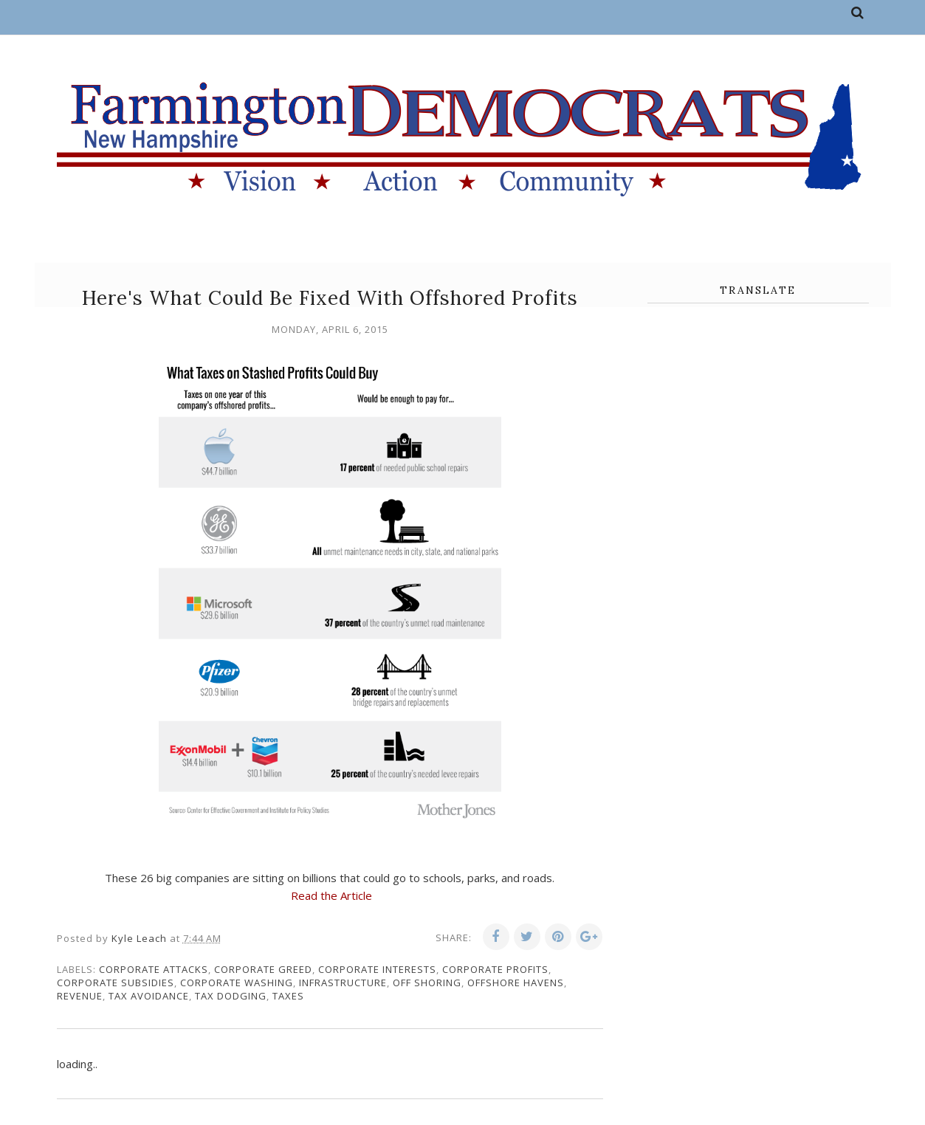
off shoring (427, 982)
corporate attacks (153, 969)
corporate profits (495, 969)
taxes (288, 995)
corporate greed (263, 969)
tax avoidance (149, 995)
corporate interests (377, 969)
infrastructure (343, 982)
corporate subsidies (115, 982)
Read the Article (331, 895)
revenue (80, 995)
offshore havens (515, 982)
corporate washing (236, 982)
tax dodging (231, 995)
